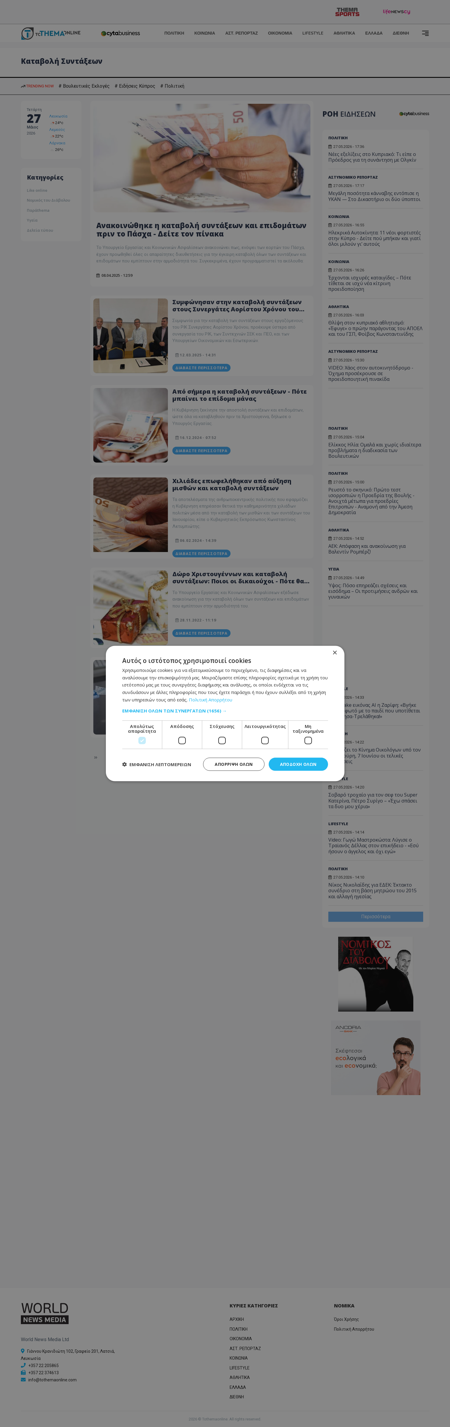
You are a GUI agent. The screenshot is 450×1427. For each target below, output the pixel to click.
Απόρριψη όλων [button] (234, 764)
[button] (225, 710)
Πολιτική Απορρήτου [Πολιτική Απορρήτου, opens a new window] (210, 699)
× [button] (335, 652)
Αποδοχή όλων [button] (298, 764)
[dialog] (225, 713)
